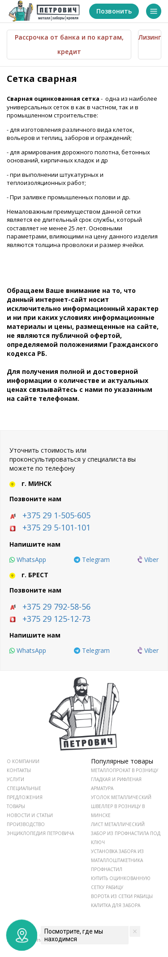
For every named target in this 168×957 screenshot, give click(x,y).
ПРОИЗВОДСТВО (26, 824)
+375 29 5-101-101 (56, 527)
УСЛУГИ (15, 779)
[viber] (148, 559)
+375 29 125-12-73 (56, 618)
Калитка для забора (115, 905)
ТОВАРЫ (16, 806)
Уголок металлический (121, 797)
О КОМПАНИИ (23, 761)
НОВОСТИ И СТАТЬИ (30, 815)
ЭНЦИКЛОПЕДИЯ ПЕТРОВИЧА (40, 833)
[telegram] (92, 559)
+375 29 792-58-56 (56, 606)
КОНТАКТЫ (19, 770)
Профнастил (106, 869)
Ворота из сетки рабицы (122, 896)
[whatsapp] (27, 559)
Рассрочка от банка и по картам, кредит (69, 44)
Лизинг (149, 37)
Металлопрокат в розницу (124, 770)
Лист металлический (118, 824)
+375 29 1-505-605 (56, 515)
